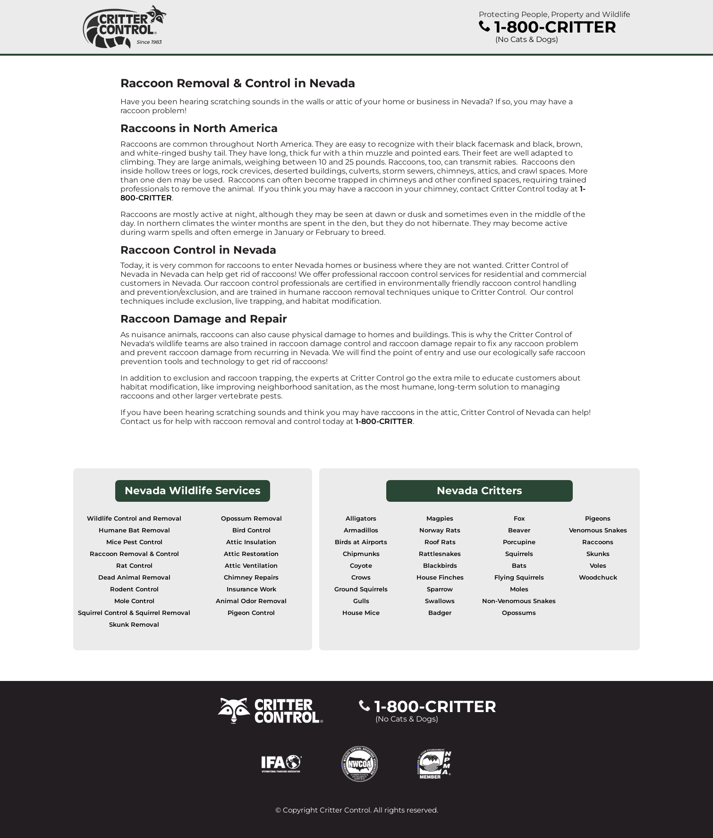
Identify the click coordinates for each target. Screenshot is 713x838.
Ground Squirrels (361, 589)
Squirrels (519, 553)
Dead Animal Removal (134, 577)
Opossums (519, 612)
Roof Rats (440, 542)
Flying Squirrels (519, 577)
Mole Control (134, 601)
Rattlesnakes (440, 553)
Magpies (439, 518)
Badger (439, 612)
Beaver (519, 530)
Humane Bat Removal (134, 530)
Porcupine (519, 542)
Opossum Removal (251, 518)
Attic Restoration (251, 553)
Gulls (361, 601)
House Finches (440, 577)
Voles (598, 565)
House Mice (361, 612)
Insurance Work (251, 589)
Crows (361, 577)
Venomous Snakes (598, 530)
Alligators (361, 518)
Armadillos (361, 530)
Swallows (440, 601)
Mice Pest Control (134, 542)
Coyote (361, 565)
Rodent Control (134, 589)
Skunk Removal (134, 624)
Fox (519, 518)
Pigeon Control (251, 612)
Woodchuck (598, 577)
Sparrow (440, 589)
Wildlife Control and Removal (134, 518)
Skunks (598, 553)
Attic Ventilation (251, 565)
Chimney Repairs (251, 577)
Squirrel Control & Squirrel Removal (134, 612)
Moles (519, 589)
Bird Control (251, 530)
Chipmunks (361, 553)
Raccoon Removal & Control (134, 553)
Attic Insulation (251, 542)
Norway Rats (439, 530)
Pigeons (598, 518)
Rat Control (134, 565)
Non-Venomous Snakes (519, 601)
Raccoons (597, 542)
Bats (519, 565)
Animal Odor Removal (251, 601)
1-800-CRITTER (384, 421)
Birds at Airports (361, 542)
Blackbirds (440, 565)
